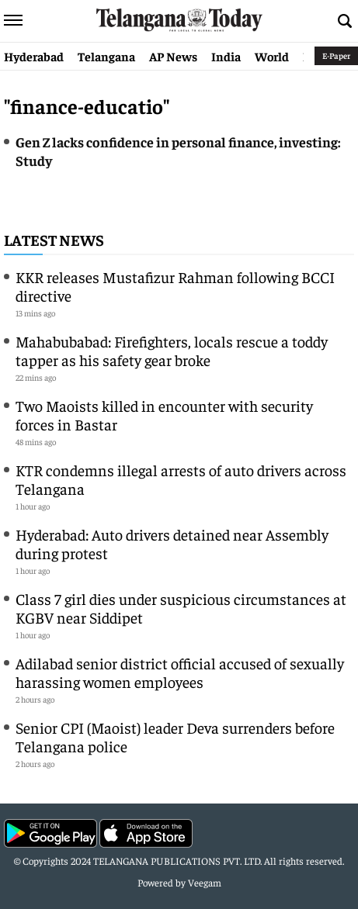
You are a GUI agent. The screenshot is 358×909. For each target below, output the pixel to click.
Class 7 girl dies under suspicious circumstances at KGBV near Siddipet (181, 608)
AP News (173, 56)
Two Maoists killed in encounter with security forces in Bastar (164, 415)
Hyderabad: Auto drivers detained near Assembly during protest (172, 543)
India (226, 56)
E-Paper (336, 55)
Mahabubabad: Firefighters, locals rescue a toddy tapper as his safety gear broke (172, 350)
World (272, 56)
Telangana (106, 56)
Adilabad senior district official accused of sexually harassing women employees (180, 672)
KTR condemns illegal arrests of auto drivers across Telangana (181, 479)
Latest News (54, 239)
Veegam (204, 882)
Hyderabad (34, 56)
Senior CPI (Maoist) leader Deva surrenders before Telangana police (175, 736)
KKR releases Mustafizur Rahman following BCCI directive (175, 286)
